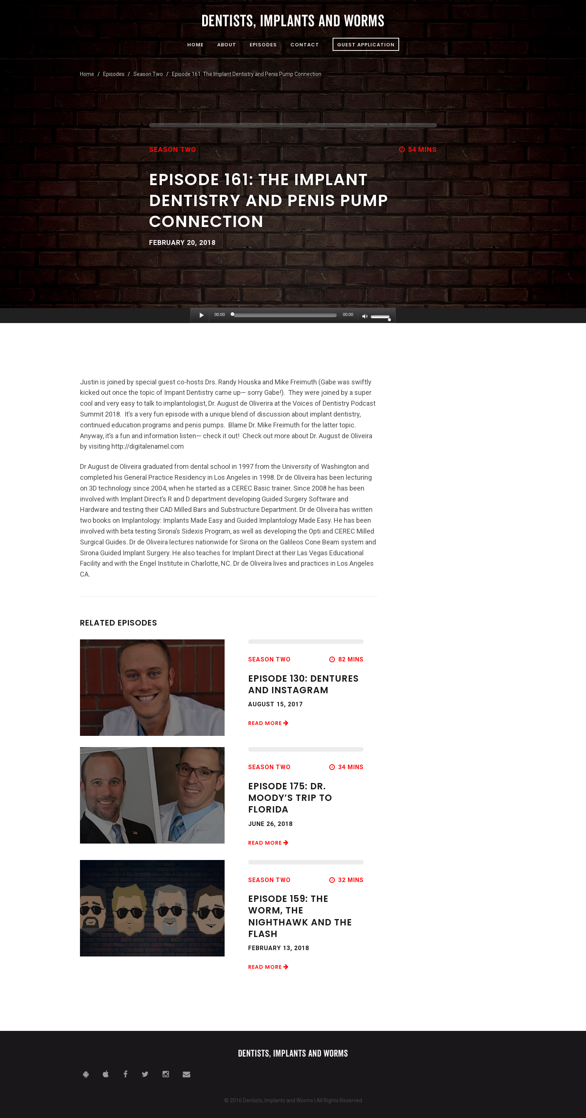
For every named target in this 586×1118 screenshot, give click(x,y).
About (226, 45)
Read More (268, 723)
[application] (293, 315)
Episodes (263, 45)
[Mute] (365, 317)
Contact (304, 45)
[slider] (285, 315)
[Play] (201, 315)
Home (195, 45)
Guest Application (366, 44)
